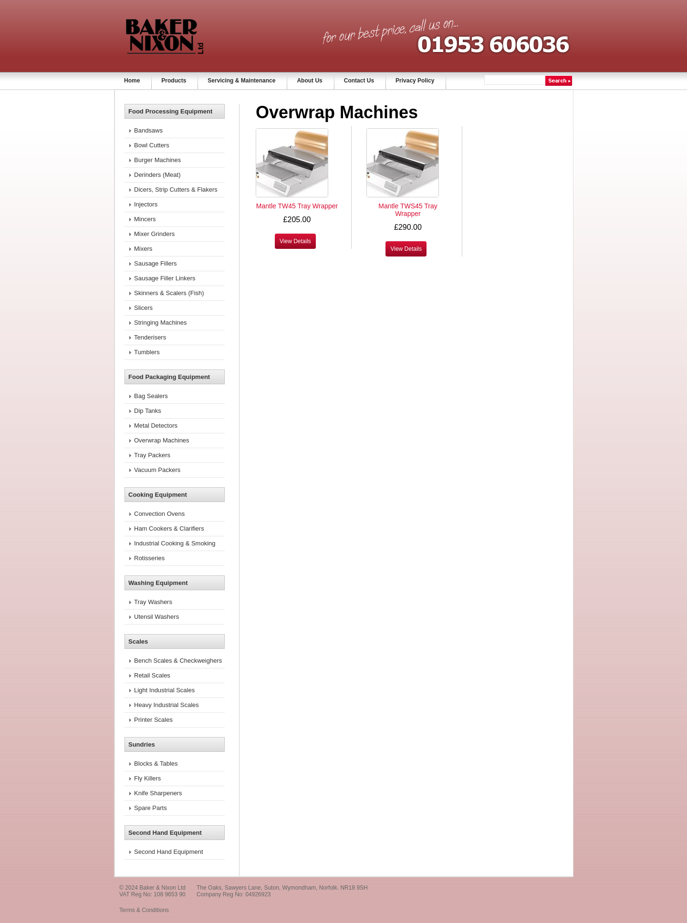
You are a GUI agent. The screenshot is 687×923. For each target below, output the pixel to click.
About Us (309, 80)
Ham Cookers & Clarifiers (169, 528)
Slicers (143, 307)
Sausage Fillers (155, 263)
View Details (295, 241)
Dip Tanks (147, 410)
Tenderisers (150, 337)
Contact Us (359, 80)
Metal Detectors (155, 425)
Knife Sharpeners (158, 793)
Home (132, 80)
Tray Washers (153, 601)
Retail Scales (152, 675)
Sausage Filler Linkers (165, 278)
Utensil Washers (156, 616)
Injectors (145, 204)
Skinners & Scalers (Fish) (169, 293)
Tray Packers (152, 455)
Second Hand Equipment (168, 851)
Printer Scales (153, 719)
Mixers (143, 248)
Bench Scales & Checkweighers (178, 660)
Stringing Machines (160, 322)
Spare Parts (150, 807)
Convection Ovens (159, 513)
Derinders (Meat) (157, 174)
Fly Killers (147, 778)
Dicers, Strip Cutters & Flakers (176, 189)
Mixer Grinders (154, 233)
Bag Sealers (151, 396)
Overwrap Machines (161, 440)
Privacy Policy (415, 80)
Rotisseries (149, 558)
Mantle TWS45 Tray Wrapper (407, 209)
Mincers (145, 219)
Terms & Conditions (144, 910)
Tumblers (147, 352)
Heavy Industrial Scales (166, 704)
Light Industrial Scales (164, 690)
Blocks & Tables (156, 763)
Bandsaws (148, 130)
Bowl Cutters (151, 145)
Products (173, 80)
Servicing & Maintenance (241, 80)
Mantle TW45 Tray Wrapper (297, 206)
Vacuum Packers (157, 469)
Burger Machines (157, 160)
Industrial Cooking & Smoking (175, 543)
